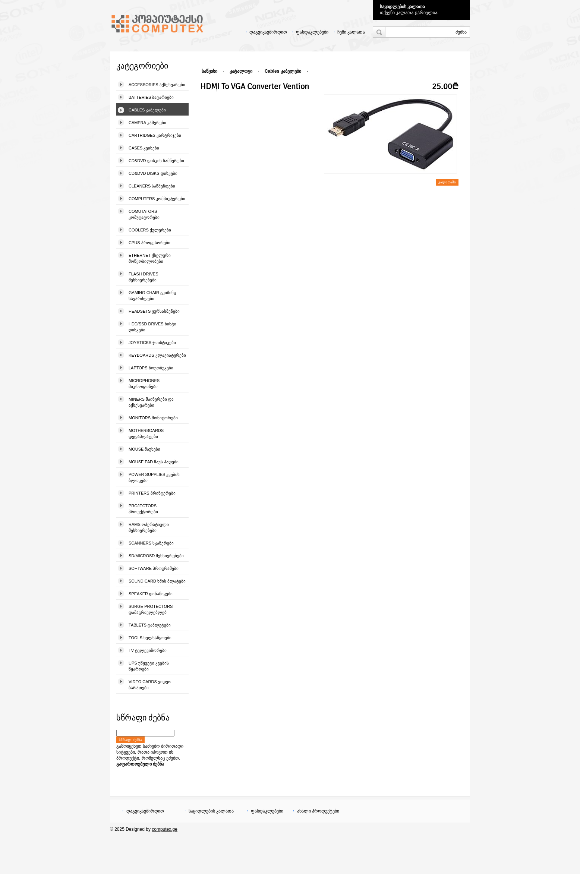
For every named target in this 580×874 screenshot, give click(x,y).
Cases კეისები (144, 148)
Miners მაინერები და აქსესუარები (151, 402)
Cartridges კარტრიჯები (155, 135)
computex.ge (164, 829)
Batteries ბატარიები (151, 97)
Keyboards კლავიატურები (157, 355)
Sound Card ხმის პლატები (157, 581)
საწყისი (209, 71)
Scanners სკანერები (151, 543)
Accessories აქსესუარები (157, 84)
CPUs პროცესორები (149, 242)
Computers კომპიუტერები (157, 198)
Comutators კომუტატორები (144, 214)
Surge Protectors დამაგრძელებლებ (151, 609)
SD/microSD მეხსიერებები (156, 555)
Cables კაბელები (147, 110)
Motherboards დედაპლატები (146, 433)
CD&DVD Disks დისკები (153, 173)
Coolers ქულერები (150, 230)
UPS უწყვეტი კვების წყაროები (149, 666)
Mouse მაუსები (144, 449)
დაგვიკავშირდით (268, 32)
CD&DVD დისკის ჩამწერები (156, 160)
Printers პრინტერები (152, 493)
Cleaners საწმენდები (152, 186)
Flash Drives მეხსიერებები (143, 277)
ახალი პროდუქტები (318, 811)
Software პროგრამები (154, 568)
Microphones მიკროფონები (144, 383)
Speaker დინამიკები (151, 593)
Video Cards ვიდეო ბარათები (150, 684)
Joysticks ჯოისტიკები (152, 342)
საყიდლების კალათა (402, 6)
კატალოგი (241, 71)
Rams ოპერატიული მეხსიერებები (149, 527)
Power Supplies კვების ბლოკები (154, 477)
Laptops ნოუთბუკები (151, 368)
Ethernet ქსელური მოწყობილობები (150, 258)
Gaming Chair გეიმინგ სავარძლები (152, 295)
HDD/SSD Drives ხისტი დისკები (152, 327)
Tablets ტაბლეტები (150, 625)
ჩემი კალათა (351, 32)
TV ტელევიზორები (148, 650)
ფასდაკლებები (312, 32)
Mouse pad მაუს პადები (154, 462)
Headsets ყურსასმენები (154, 311)
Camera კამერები (147, 122)
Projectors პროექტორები (143, 509)
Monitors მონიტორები (153, 418)
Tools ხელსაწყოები (150, 637)
